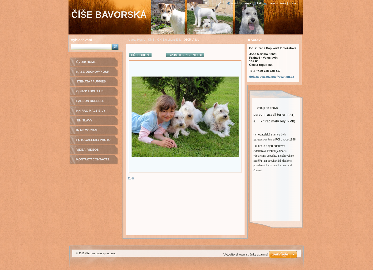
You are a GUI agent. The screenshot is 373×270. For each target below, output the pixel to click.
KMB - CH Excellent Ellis (165, 39)
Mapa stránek (277, 3)
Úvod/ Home (136, 39)
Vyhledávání (81, 40)
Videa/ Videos (87, 149)
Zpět (131, 178)
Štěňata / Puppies (91, 81)
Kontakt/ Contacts (92, 159)
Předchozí (140, 55)
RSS (294, 3)
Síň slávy (84, 120)
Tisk (259, 3)
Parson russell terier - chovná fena (94, 102)
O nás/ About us (89, 91)
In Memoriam (87, 130)
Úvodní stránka (241, 3)
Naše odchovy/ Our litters (92, 73)
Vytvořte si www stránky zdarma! (245, 254)
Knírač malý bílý (90, 110)
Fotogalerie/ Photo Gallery (93, 141)
